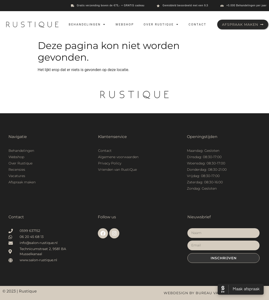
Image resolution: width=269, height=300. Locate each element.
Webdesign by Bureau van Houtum (202, 293)
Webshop (124, 24)
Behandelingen (87, 24)
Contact (197, 24)
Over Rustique (161, 24)
